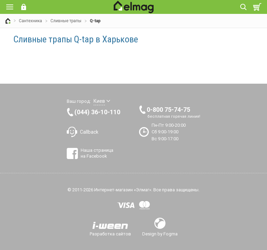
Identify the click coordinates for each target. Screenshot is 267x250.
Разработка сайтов (110, 233)
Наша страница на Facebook (97, 153)
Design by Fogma (160, 233)
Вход (23, 7)
